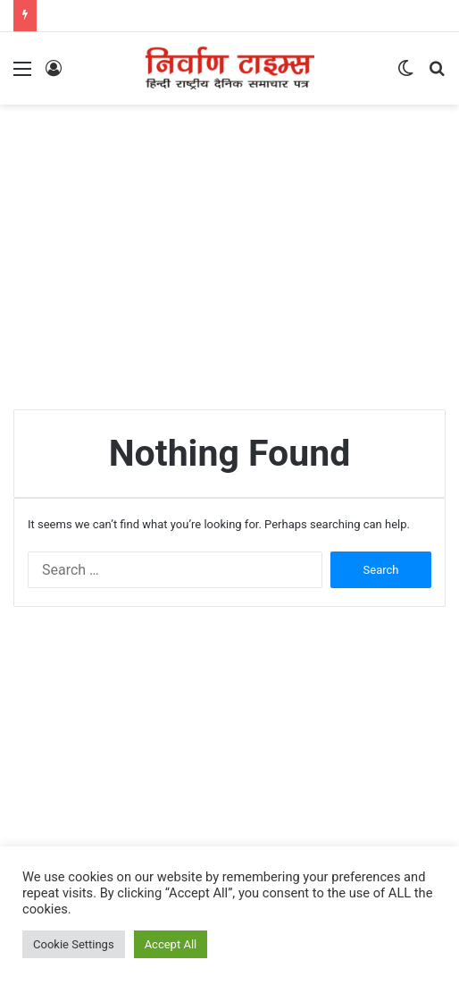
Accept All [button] (171, 944)
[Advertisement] (236, 247)
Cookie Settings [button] (73, 944)
